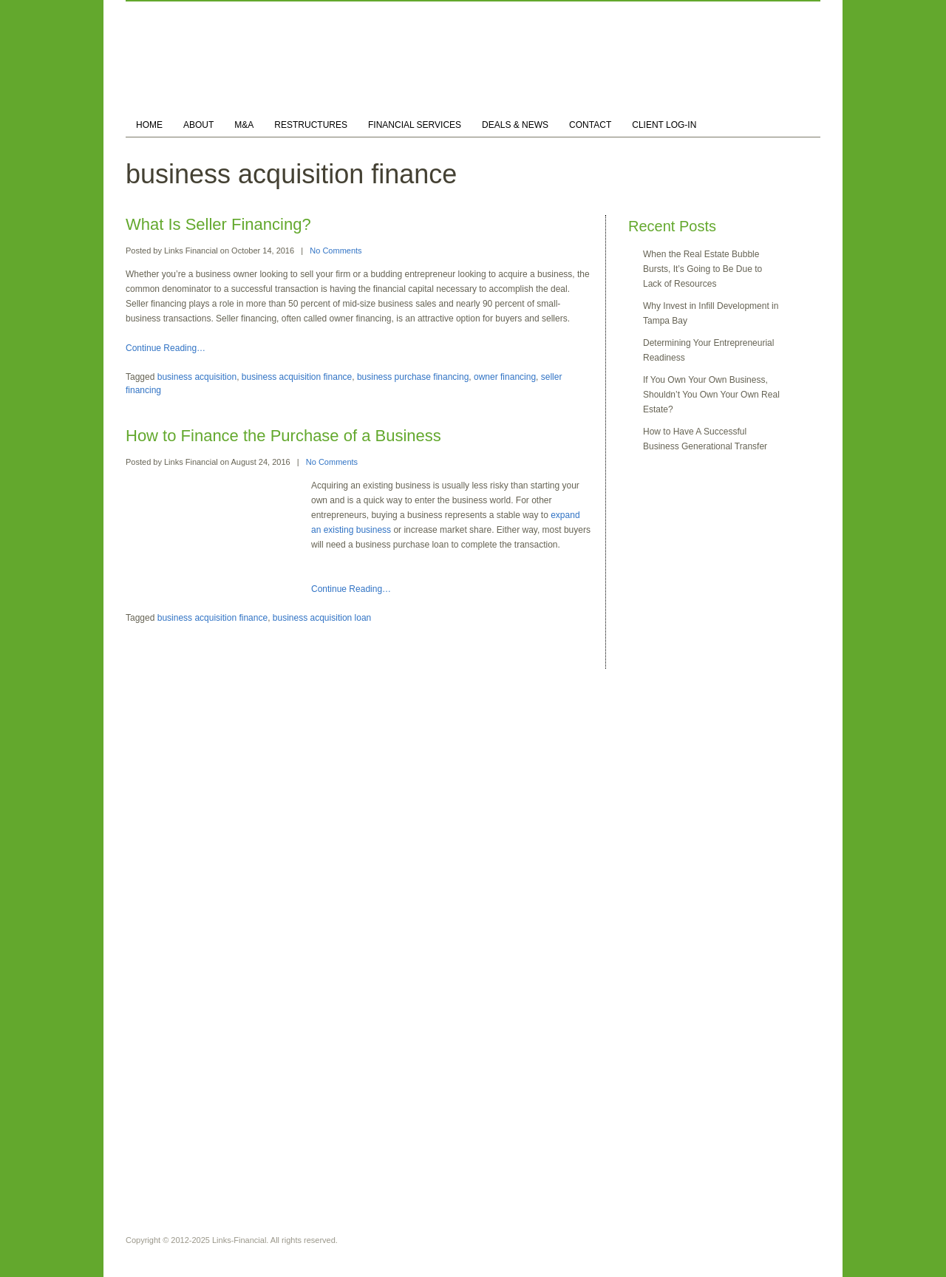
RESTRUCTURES (310, 125)
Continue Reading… (165, 348)
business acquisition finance (297, 377)
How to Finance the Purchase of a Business (283, 435)
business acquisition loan (322, 618)
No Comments (335, 250)
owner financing (505, 377)
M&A (243, 125)
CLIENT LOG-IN (664, 125)
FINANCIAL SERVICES (414, 125)
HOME (149, 125)
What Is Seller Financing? (218, 224)
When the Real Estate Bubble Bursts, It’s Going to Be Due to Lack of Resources (702, 269)
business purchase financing (413, 377)
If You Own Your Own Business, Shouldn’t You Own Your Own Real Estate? (711, 395)
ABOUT (198, 125)
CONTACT (590, 125)
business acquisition (196, 377)
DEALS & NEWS (515, 125)
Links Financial (191, 250)
